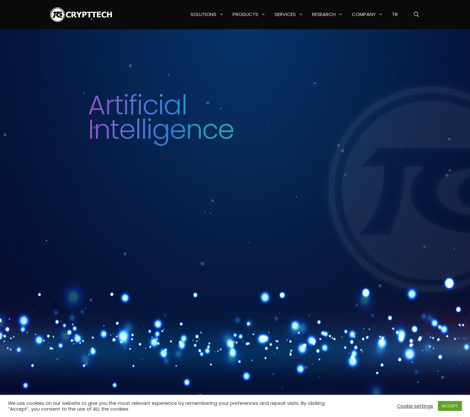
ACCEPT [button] (450, 406)
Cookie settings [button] (415, 406)
